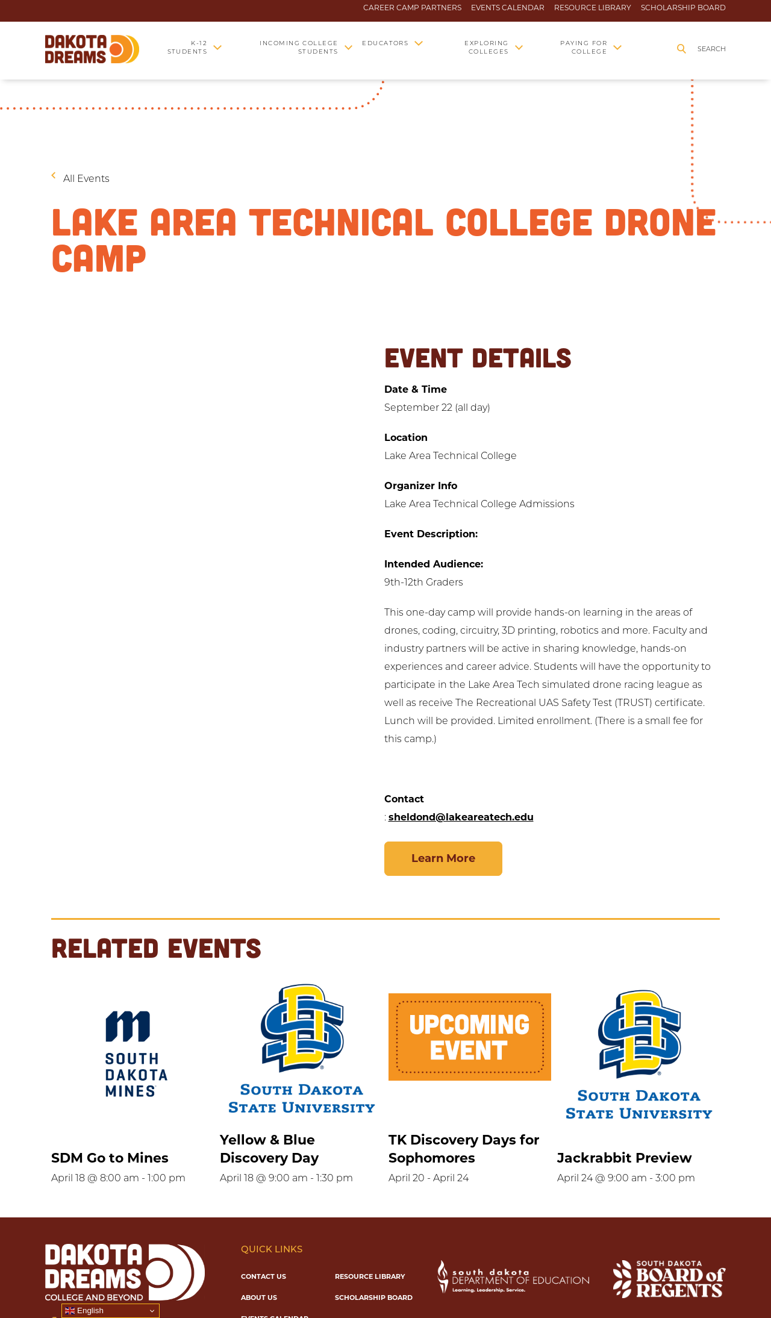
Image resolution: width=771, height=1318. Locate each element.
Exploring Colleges (486, 47)
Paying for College (583, 47)
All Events (86, 178)
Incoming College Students (299, 47)
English (84, 1311)
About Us (259, 1297)
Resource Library (592, 8)
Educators (385, 43)
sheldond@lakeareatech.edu (461, 817)
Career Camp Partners (412, 8)
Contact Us (263, 1276)
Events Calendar (508, 8)
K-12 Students (187, 47)
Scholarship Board (683, 8)
